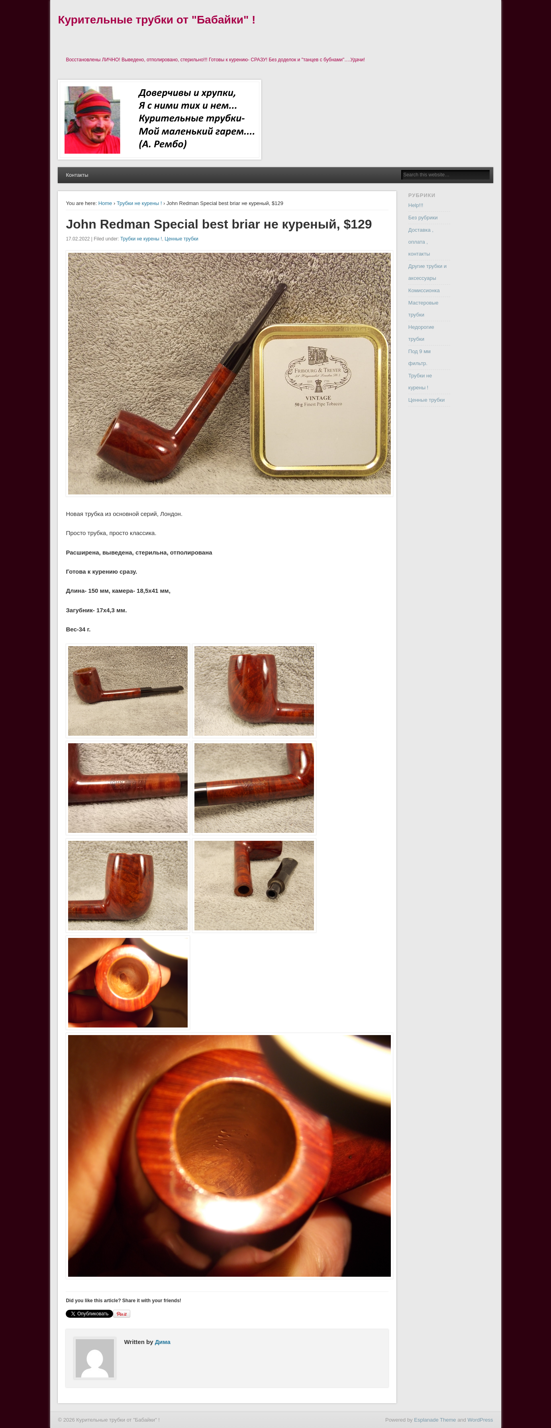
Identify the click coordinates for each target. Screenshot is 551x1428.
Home (105, 203)
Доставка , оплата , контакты (420, 242)
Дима (163, 1341)
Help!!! (416, 205)
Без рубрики (423, 218)
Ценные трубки (181, 239)
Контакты (77, 175)
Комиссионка (424, 290)
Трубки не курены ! (139, 203)
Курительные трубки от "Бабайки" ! (156, 20)
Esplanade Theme (435, 1420)
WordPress (480, 1420)
